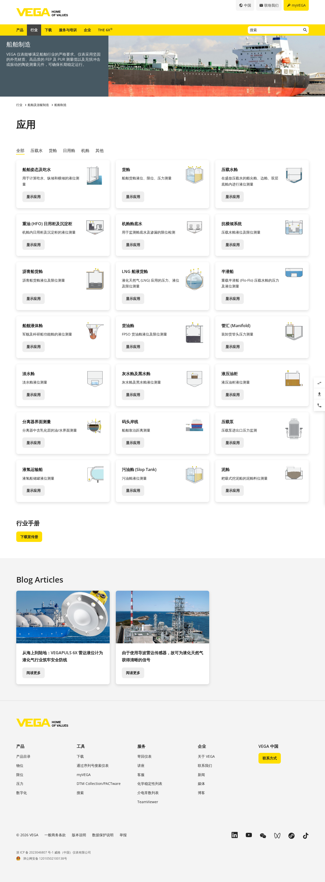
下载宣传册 (29, 536)
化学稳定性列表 (149, 783)
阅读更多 (33, 672)
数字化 (21, 792)
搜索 (80, 792)
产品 (19, 29)
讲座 (140, 765)
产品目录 (23, 756)
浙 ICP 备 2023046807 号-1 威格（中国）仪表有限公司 (53, 852)
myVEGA (84, 774)
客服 (140, 774)
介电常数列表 (148, 792)
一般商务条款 (55, 834)
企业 (87, 29)
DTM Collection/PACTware (99, 783)
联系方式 (270, 758)
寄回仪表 (144, 756)
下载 (48, 29)
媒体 (201, 783)
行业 (34, 29)
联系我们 (205, 765)
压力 (19, 783)
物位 (19, 765)
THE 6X (105, 29)
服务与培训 (68, 29)
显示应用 (33, 196)
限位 (19, 774)
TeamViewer (147, 801)
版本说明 (79, 834)
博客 (201, 792)
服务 (141, 746)
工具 (81, 746)
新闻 (201, 774)
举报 (123, 834)
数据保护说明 (102, 834)
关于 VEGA (206, 756)
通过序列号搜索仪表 (93, 765)
